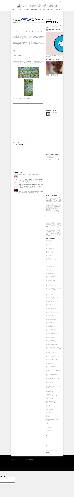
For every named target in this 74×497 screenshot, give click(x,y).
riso (57, 225)
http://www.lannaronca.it (50, 322)
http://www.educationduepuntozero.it (52, 300)
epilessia (57, 215)
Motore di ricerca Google (50, 401)
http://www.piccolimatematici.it (51, 356)
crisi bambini (54, 208)
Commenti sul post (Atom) (20, 171)
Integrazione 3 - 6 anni (49, 391)
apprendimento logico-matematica (53, 203)
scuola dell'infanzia (41, 24)
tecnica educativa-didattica (55, 234)
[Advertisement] (37, 15)
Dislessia (59, 211)
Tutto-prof (48, 426)
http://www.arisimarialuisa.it (50, 276)
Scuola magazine (48, 416)
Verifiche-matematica (49, 433)
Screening (51, 232)
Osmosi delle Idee (49, 405)
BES (56, 206)
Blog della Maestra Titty (50, 258)
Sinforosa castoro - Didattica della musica (52, 419)
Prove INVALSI (53, 224)
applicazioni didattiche (57, 199)
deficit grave (50, 209)
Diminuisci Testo (33, 18)
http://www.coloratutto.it (50, 284)
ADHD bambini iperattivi (50, 245)
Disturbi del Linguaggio (54, 212)
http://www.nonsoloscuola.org (51, 352)
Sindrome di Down (55, 233)
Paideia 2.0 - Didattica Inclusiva (51, 406)
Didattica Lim (48, 262)
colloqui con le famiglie (53, 207)
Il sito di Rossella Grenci (50, 388)
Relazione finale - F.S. (58, 224)
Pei (48, 222)
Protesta (50, 224)
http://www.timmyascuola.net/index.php (52, 375)
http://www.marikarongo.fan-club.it (52, 344)
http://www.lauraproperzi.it (50, 327)
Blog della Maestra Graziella (50, 252)
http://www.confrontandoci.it (51, 285)
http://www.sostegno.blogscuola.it (51, 369)
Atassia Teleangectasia (52, 205)
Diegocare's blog (48, 265)
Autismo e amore (48, 251)
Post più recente (15, 139)
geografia (51, 216)
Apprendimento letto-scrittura (53, 200)
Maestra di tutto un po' (49, 398)
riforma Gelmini (53, 225)
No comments (28, 24)
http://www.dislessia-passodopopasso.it (52, 297)
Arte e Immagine (59, 204)
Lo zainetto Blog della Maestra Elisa (52, 395)
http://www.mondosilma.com (50, 345)
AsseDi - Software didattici (50, 248)
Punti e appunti (48, 413)
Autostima (51, 206)
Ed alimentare (58, 214)
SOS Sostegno (48, 422)
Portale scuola (48, 412)
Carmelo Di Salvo (54, 112)
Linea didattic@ (48, 394)
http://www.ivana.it (49, 318)
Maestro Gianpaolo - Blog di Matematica (52, 399)
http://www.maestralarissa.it (50, 330)
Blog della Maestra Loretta (50, 254)
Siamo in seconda (49, 417)
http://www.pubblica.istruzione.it (51, 359)
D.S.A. (41, 9)
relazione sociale (48, 225)
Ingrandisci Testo (24, 18)
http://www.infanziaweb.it (50, 311)
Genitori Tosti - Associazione (50, 270)
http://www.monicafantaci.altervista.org (52, 347)
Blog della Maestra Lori (49, 255)
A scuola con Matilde (49, 241)
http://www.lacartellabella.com (51, 319)
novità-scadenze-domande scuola (53, 220)
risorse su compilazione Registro (53, 231)
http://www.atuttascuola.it (50, 279)
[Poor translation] (3, 476)
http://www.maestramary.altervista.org (52, 333)
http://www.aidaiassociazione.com (51, 272)
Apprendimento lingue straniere (53, 201)
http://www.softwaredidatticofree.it (52, 367)
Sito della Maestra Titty (50, 420)
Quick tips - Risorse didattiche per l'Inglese (53, 415)
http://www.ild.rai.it (49, 305)
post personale (54, 222)
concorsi (51, 208)
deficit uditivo (54, 209)
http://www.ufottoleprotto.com (51, 379)
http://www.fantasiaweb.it (50, 301)
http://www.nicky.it (49, 351)
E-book (52, 214)
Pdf (58, 221)
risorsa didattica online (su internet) (53, 227)
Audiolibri (60, 205)
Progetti (57, 223)
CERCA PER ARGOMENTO (48, 9)
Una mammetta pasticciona (50, 430)
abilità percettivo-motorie (51, 197)
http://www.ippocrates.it (50, 315)
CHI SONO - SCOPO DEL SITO (23, 9)
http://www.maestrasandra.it (50, 337)
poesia (50, 222)
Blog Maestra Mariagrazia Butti (51, 259)
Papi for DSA (48, 408)
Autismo (47, 206)
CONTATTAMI (57, 9)
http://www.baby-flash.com (50, 280)
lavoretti (36, 24)
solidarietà (59, 233)
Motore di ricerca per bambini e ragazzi (52, 402)
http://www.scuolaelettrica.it (50, 366)
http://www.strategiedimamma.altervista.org (53, 370)
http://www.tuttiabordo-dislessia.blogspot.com (53, 378)
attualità (56, 205)
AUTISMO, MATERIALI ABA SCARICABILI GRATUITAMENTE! (28, 174)
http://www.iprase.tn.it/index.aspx (51, 316)
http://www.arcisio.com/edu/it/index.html (53, 274)
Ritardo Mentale (58, 231)
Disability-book (55, 211)
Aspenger (47, 205)
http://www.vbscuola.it (49, 382)
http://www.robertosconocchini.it (51, 360)
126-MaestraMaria (49, 240)
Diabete (57, 209)
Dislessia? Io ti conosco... (50, 266)
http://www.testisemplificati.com (51, 374)
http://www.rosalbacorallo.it (50, 363)
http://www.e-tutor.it (49, 298)
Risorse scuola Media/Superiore (53, 230)
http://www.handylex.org (50, 304)
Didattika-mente (48, 263)
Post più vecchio (41, 139)
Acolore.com (48, 244)
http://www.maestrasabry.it (50, 336)
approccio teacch (54, 204)
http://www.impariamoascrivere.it (51, 309)
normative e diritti (54, 220)
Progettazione (53, 223)
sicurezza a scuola (49, 233)
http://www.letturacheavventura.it (51, 329)
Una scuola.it (48, 431)
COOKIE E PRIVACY (34, 9)
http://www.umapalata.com (50, 381)
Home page (14, 9)
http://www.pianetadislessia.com (51, 355)
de (57, 208)
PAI (57, 221)
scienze (47, 232)
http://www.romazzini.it (50, 362)
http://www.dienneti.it (49, 294)
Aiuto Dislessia (48, 247)
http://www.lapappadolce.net (50, 323)
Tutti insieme (48, 424)
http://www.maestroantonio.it (51, 340)
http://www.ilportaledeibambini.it (51, 308)
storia (47, 234)
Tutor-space (48, 423)
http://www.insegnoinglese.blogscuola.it (52, 312)
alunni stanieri (56, 198)
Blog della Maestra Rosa (50, 256)
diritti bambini (51, 211)
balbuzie (54, 206)
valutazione (48, 235)
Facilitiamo (48, 269)
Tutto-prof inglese (49, 427)
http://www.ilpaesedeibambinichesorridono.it (53, 307)
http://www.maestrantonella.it (51, 334)
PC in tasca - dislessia (49, 409)
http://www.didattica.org (50, 293)
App (50, 199)
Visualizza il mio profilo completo (51, 119)
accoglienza (59, 197)
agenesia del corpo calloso (49, 198)
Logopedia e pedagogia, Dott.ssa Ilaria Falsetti (53, 397)
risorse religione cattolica (54, 229)
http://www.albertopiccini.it (50, 273)
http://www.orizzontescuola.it (51, 353)
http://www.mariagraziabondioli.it (51, 341)
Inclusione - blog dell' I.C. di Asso (51, 390)
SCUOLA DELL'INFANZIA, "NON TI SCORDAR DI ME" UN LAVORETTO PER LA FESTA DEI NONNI (28, 20)
